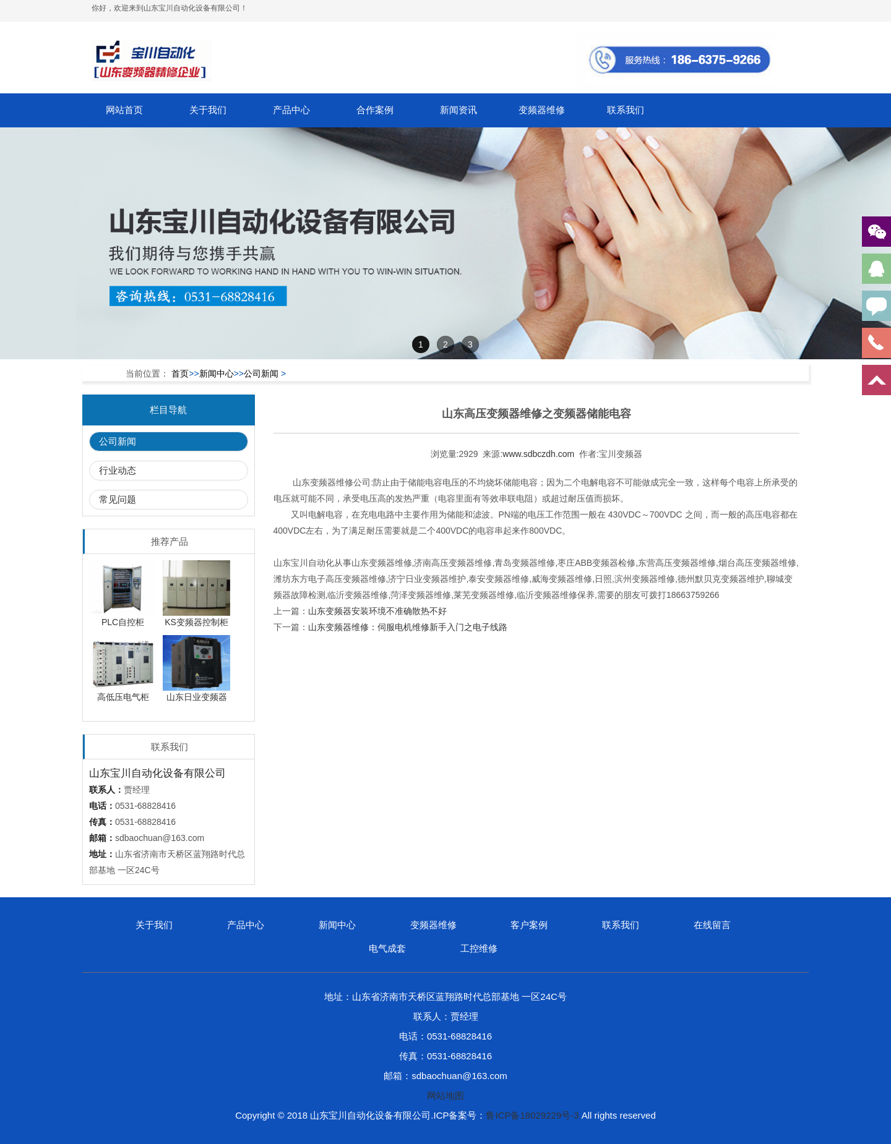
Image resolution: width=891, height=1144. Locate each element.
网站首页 (124, 110)
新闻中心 (216, 373)
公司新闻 (261, 373)
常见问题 (117, 499)
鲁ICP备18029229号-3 (532, 1115)
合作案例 (375, 110)
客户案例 (529, 925)
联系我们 (625, 110)
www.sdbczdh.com (538, 454)
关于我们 (207, 110)
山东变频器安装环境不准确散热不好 (377, 611)
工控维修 (478, 948)
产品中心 (291, 110)
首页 (180, 373)
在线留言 (712, 925)
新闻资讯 (458, 110)
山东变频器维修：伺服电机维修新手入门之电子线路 (407, 627)
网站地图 (445, 1095)
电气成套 (387, 948)
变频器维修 (542, 110)
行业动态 (117, 470)
